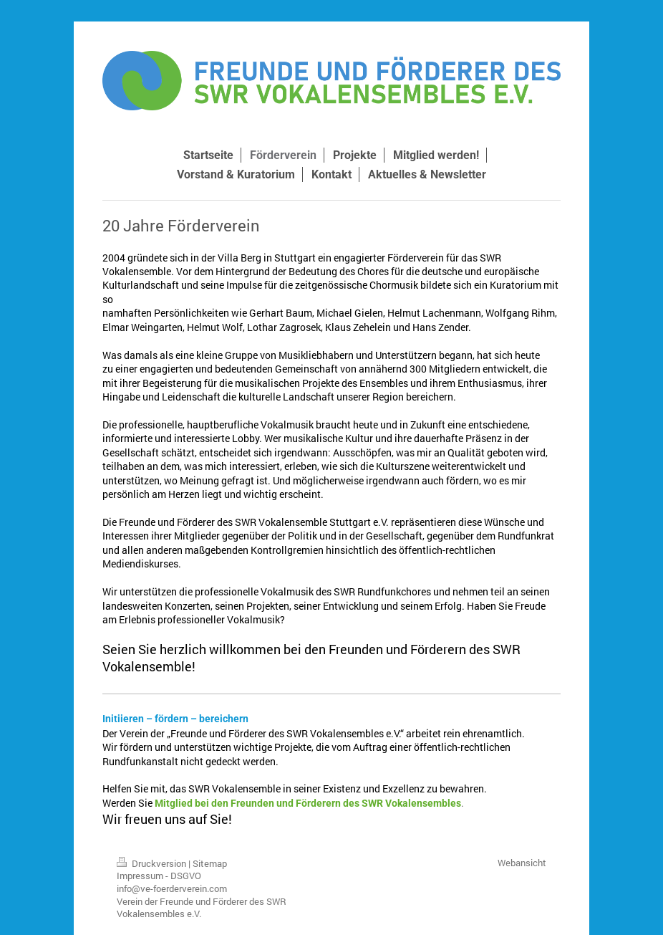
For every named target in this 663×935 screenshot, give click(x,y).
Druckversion (152, 863)
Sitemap (210, 863)
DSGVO (185, 875)
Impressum (140, 875)
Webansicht (522, 862)
